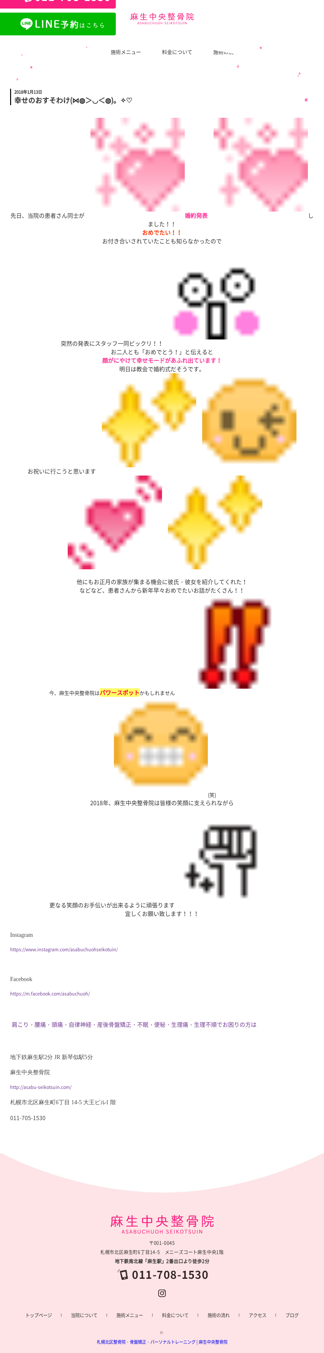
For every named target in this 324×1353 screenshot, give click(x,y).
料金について (175, 1315)
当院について (84, 1315)
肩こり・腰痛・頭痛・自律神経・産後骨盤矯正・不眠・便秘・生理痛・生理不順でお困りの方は (134, 1024)
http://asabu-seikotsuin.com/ (41, 1087)
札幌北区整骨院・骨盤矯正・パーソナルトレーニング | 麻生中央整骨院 (162, 1342)
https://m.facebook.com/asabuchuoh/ (50, 993)
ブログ (292, 1315)
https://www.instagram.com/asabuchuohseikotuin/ (64, 949)
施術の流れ (219, 1315)
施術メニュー (129, 1315)
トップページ (38, 1315)
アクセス (257, 1315)
